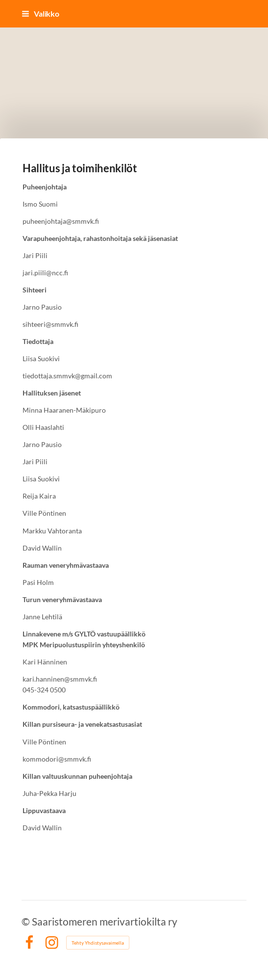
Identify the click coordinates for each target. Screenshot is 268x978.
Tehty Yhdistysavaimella (98, 943)
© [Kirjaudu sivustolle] (27, 921)
